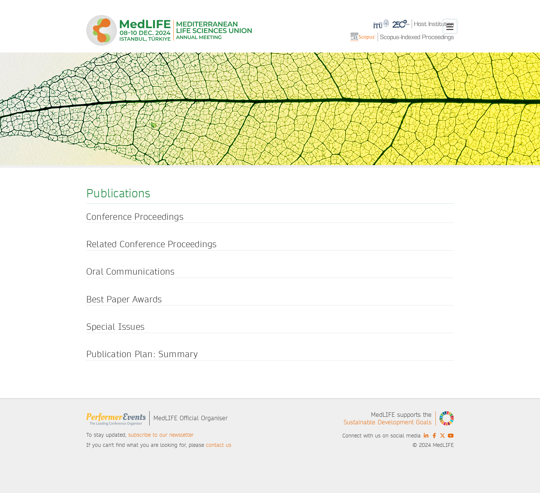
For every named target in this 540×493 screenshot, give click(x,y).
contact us (218, 445)
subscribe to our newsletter (161, 435)
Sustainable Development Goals (388, 422)
